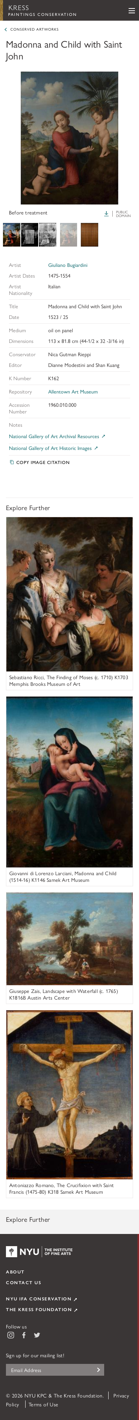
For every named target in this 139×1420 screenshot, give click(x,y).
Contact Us (23, 1282)
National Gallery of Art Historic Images (54, 447)
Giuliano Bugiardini (67, 264)
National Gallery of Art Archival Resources (57, 436)
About (15, 1271)
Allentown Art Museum (73, 391)
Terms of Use (44, 1404)
